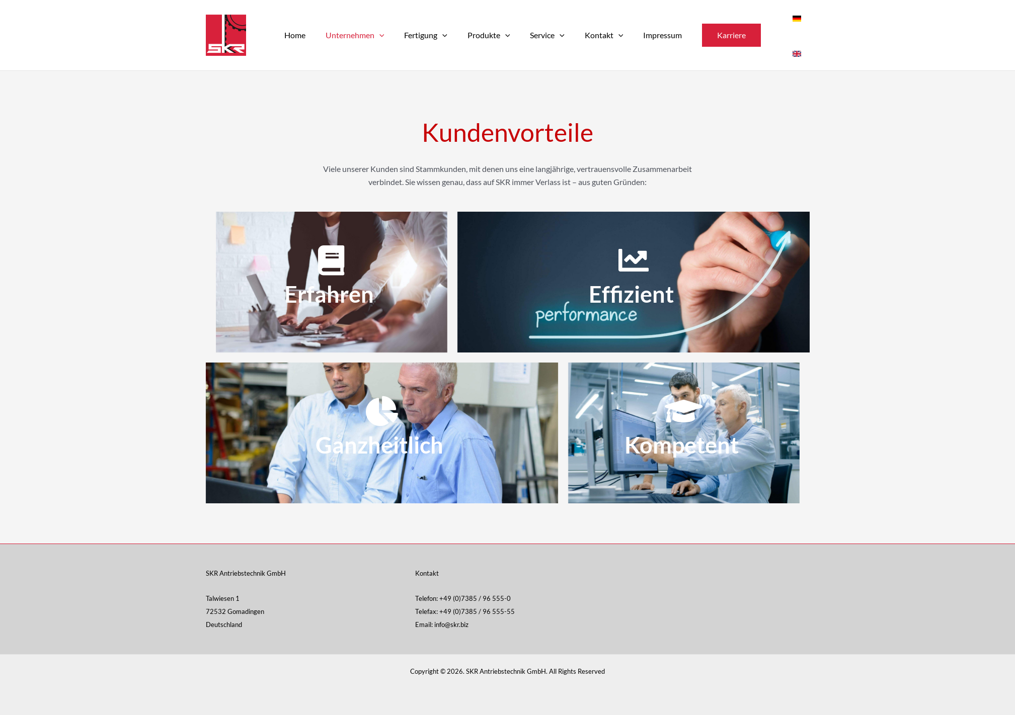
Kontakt (586, 35)
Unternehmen (353, 35)
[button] (707, 35)
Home (296, 35)
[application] (377, 35)
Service (533, 35)
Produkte (478, 35)
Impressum (640, 35)
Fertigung (419, 35)
